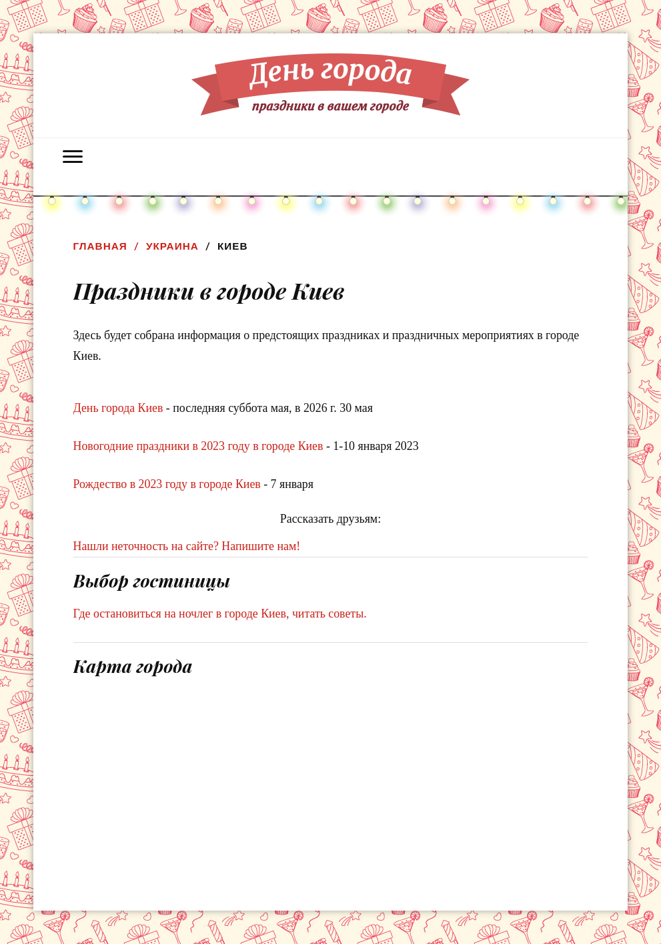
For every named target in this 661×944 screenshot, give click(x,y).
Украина (172, 246)
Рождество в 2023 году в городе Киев (167, 484)
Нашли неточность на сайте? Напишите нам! (187, 546)
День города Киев (118, 408)
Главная (100, 246)
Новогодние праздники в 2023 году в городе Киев (198, 446)
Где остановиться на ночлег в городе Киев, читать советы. (220, 613)
